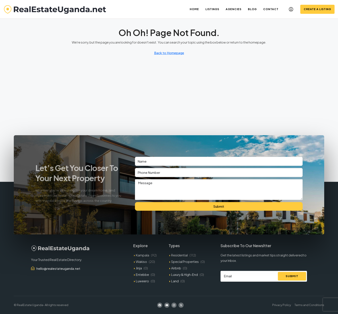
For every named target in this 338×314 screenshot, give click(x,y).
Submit (218, 206)
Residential (179, 255)
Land (175, 281)
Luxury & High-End (184, 274)
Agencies (233, 9)
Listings (212, 9)
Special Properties (185, 261)
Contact (271, 9)
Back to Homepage (169, 53)
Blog (252, 9)
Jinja (139, 268)
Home (194, 9)
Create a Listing (317, 9)
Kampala (142, 255)
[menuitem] (291, 9)
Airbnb (176, 268)
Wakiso (141, 261)
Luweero (142, 281)
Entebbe (142, 274)
